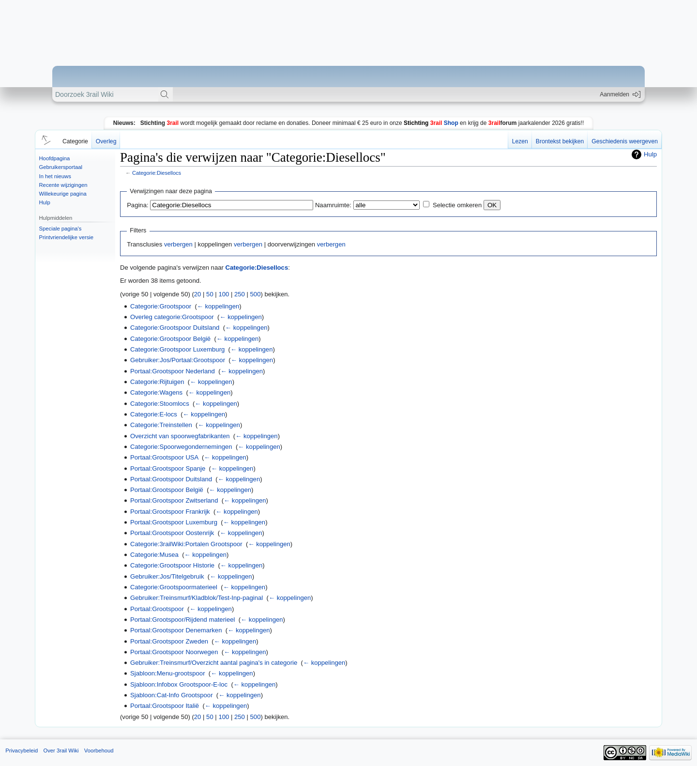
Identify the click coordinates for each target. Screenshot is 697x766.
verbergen (178, 244)
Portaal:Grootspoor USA (164, 457)
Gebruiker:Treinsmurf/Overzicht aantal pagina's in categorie (213, 662)
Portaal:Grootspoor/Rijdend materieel (182, 619)
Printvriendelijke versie (66, 237)
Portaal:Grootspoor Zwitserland (174, 500)
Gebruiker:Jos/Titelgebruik (167, 576)
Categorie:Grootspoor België (170, 338)
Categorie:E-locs (153, 414)
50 (209, 294)
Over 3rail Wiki (60, 750)
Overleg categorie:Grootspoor (172, 317)
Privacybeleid (21, 750)
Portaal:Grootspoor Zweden (169, 641)
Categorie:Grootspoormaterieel (173, 587)
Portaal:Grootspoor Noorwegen (174, 652)
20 (197, 294)
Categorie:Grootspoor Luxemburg (177, 349)
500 (255, 294)
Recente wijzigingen (63, 185)
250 (239, 294)
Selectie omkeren (457, 205)
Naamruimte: (333, 205)
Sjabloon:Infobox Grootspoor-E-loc (178, 684)
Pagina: (137, 205)
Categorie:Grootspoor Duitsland (174, 327)
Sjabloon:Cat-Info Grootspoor (171, 695)
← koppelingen (218, 306)
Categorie (75, 141)
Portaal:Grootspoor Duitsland (171, 479)
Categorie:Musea (154, 554)
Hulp (44, 202)
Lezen (520, 141)
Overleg (106, 141)
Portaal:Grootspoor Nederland (172, 371)
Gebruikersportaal (60, 167)
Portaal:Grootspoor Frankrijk (170, 511)
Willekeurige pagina (63, 194)
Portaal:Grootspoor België (166, 489)
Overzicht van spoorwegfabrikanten (180, 436)
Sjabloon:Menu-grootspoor (167, 673)
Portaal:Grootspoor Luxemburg (173, 522)
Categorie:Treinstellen (161, 425)
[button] (44, 139)
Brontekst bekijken (560, 141)
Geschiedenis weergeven (624, 141)
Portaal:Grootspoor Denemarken (176, 630)
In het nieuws (55, 176)
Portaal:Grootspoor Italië (164, 705)
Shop (431, 123)
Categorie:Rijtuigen (157, 381)
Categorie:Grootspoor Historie (172, 565)
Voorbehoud (99, 750)
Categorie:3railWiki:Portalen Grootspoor (186, 544)
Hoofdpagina (54, 158)
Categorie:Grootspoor (160, 306)
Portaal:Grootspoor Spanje (167, 468)
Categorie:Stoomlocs (159, 403)
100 (223, 294)
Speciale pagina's (60, 228)
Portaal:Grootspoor (157, 609)
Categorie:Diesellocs (156, 173)
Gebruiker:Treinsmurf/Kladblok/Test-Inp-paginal (196, 597)
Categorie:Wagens (156, 392)
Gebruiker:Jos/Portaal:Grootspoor (177, 360)
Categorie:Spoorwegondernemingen (181, 446)
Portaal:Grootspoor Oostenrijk (172, 532)
